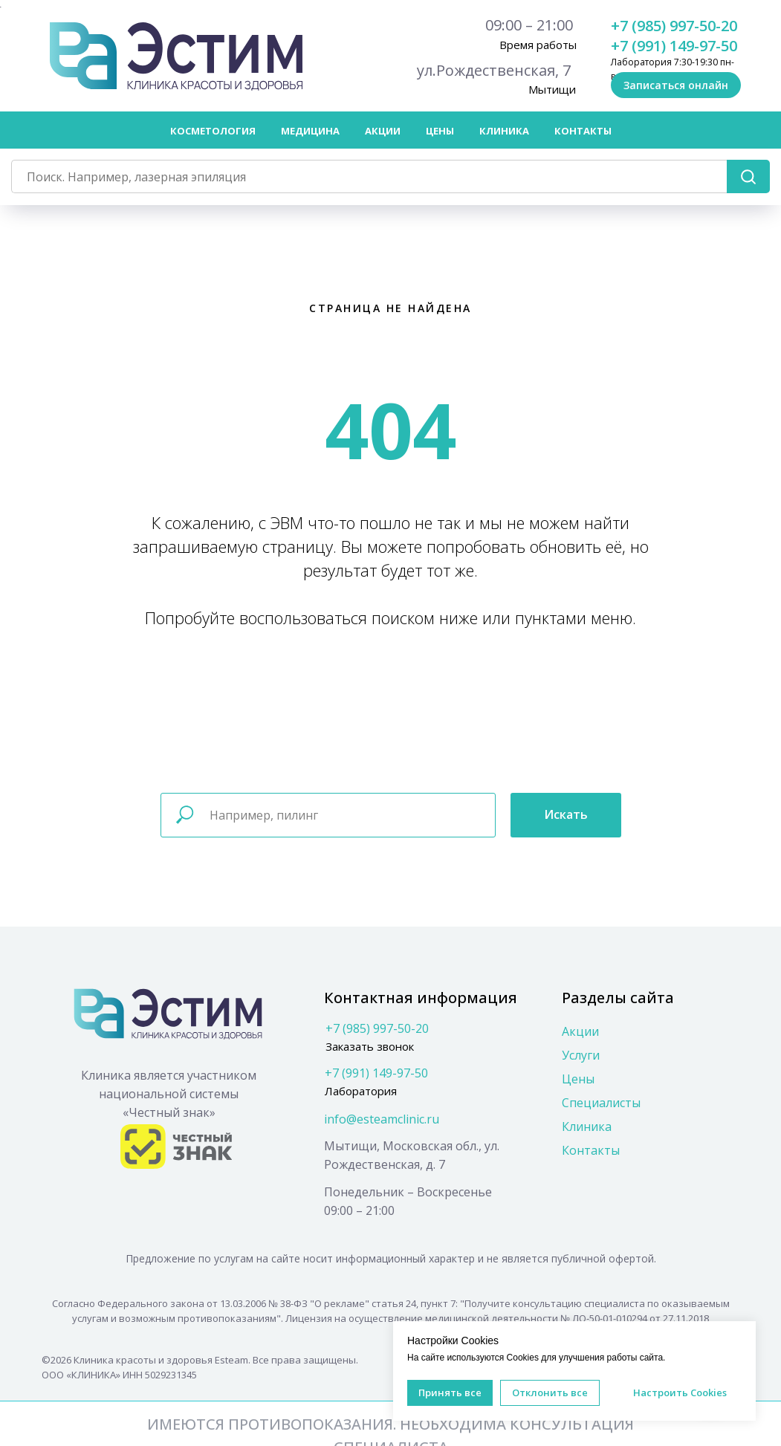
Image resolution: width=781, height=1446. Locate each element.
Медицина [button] (310, 130)
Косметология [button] (213, 130)
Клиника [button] (504, 130)
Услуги (581, 1054)
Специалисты (601, 1102)
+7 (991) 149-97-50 (674, 46)
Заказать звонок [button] (369, 1045)
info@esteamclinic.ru (381, 1118)
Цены (578, 1078)
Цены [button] (440, 130)
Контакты (583, 130)
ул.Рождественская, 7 (494, 70)
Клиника (587, 1126)
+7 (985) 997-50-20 (674, 26)
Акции (383, 130)
